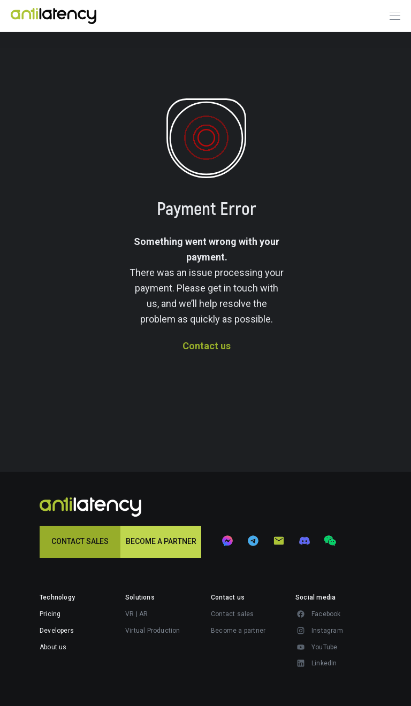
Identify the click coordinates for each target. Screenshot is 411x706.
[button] (247, 614)
